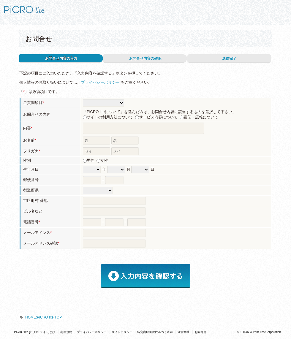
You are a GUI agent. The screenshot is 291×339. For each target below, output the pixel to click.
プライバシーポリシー (100, 82)
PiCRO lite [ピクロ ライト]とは (34, 332)
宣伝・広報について (201, 117)
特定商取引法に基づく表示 (155, 332)
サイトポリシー (122, 332)
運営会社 (183, 332)
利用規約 (66, 332)
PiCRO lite (34, 7)
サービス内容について (158, 117)
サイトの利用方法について (110, 117)
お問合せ (200, 332)
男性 (90, 160)
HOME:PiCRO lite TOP (43, 317)
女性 (104, 160)
